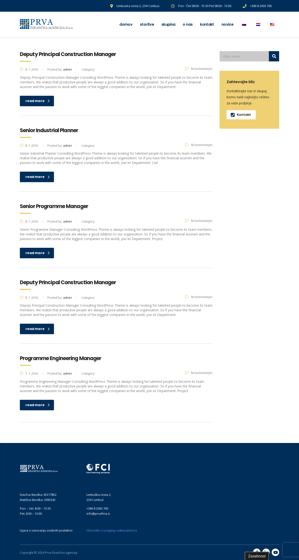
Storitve (147, 24)
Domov (125, 24)
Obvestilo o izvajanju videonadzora (111, 530)
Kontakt (207, 24)
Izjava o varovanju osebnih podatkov (46, 530)
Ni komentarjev (199, 69)
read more (37, 101)
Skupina (168, 24)
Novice (227, 24)
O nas (187, 24)
